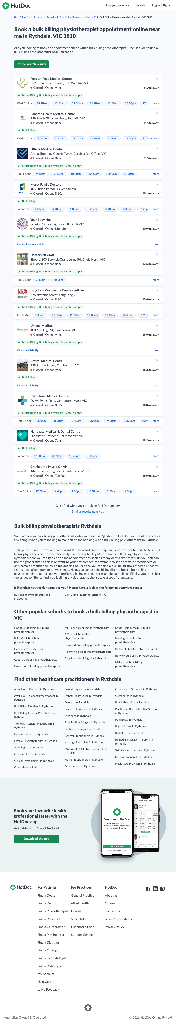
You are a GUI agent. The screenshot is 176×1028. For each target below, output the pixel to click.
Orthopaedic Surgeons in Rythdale (136, 689)
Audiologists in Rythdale (28, 747)
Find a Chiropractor (51, 926)
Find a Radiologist (50, 966)
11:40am (95, 103)
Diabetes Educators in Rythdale (84, 709)
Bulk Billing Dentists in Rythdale (33, 706)
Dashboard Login (82, 926)
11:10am (59, 103)
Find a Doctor (47, 895)
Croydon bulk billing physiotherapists (87, 658)
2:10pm (94, 491)
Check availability (88, 350)
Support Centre (82, 934)
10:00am (76, 174)
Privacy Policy (114, 926)
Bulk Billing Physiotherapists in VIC (78, 17)
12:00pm (130, 138)
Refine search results (31, 64)
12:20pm (56, 456)
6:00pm (127, 209)
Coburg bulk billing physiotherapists (35, 659)
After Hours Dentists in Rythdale (34, 689)
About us (111, 895)
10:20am (93, 174)
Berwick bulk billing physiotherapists (137, 655)
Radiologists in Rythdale (129, 733)
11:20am (77, 138)
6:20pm (145, 209)
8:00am (41, 421)
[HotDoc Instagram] (162, 888)
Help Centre (46, 981)
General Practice (82, 895)
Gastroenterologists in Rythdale (83, 729)
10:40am (111, 174)
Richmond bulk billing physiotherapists (88, 652)
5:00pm (74, 209)
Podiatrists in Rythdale (128, 720)
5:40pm (110, 209)
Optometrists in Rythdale (80, 766)
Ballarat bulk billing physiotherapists (136, 649)
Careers (110, 903)
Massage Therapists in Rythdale (84, 742)
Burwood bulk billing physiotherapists (87, 645)
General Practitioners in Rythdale (84, 736)
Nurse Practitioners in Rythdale (84, 759)
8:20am (58, 421)
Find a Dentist (47, 903)
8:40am (76, 421)
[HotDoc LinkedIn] (155, 888)
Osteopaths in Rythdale (129, 696)
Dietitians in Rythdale (78, 716)
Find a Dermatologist (52, 958)
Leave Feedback (48, 989)
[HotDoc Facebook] (148, 888)
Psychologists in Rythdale (130, 726)
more (154, 103)
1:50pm (76, 491)
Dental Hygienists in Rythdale (82, 689)
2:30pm (129, 491)
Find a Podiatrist (49, 919)
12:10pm (130, 103)
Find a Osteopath (49, 950)
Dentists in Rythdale (77, 702)
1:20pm (145, 315)
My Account (46, 974)
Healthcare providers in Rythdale (135, 763)
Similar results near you (88, 511)
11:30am (77, 103)
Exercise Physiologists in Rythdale (85, 722)
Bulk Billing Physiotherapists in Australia (35, 17)
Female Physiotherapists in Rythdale (35, 741)
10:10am (42, 103)
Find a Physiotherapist (53, 911)
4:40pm (57, 209)
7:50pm (58, 280)
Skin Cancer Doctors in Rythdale (135, 750)
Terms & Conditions (118, 919)
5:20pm (92, 209)
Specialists (78, 919)
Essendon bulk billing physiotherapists (37, 666)
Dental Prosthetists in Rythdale (83, 696)
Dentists (77, 911)
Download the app (36, 838)
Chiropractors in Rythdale (29, 754)
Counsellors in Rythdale (28, 767)
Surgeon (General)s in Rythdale (133, 757)
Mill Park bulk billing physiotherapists (87, 628)
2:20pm (111, 491)
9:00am (42, 138)
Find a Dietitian (48, 942)
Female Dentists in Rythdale (31, 734)
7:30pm (40, 280)
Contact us (112, 911)
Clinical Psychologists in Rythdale (34, 761)
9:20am (40, 174)
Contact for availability (88, 244)
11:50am (112, 103)
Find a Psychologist (51, 934)
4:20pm (39, 209)
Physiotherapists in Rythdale (132, 702)
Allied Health (80, 903)
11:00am (59, 138)
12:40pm (127, 315)
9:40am (58, 174)
